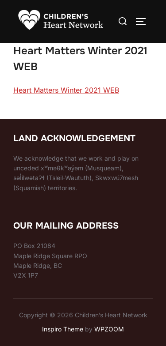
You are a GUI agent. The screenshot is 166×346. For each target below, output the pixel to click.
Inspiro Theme (62, 329)
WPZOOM (109, 329)
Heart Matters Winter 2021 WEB (66, 90)
